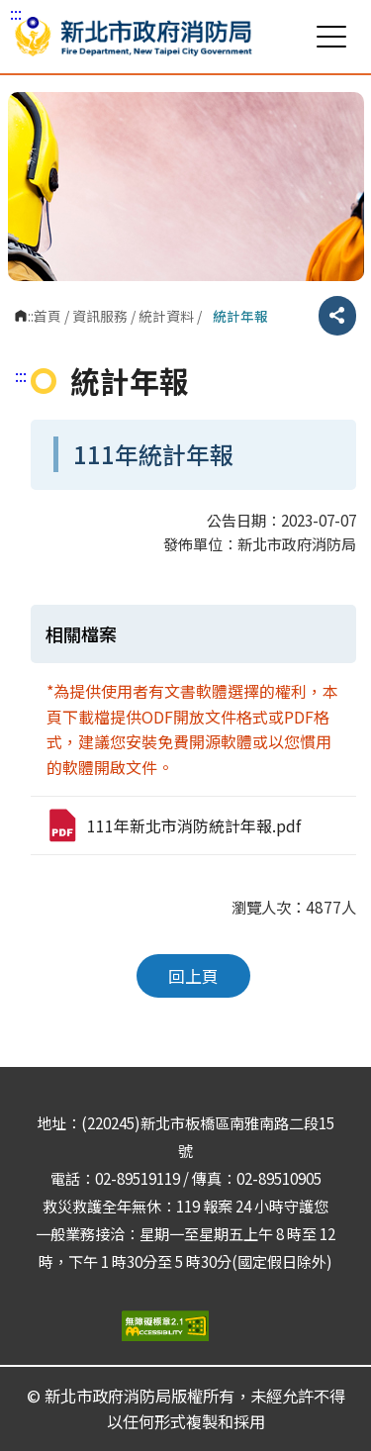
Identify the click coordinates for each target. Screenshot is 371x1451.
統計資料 (166, 316)
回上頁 (193, 976)
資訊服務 (100, 316)
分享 (337, 316)
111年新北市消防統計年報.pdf (173, 825)
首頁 (47, 316)
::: (16, 13)
